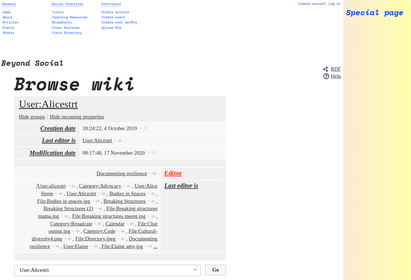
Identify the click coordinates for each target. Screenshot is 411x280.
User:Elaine (75, 246)
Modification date (52, 152)
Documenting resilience (122, 173)
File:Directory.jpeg (95, 239)
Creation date (58, 128)
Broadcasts (62, 22)
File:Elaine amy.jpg (122, 246)
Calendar (115, 224)
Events (8, 27)
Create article (115, 12)
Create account (312, 3)
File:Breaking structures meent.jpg (109, 216)
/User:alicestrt (51, 186)
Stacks (8, 32)
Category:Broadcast (71, 224)
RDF (336, 69)
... (155, 246)
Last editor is (59, 140)
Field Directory (67, 32)
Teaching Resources (70, 17)
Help (336, 76)
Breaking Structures (124, 201)
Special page (375, 12)
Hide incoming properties (77, 117)
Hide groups (32, 117)
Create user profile (119, 22)
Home (6, 12)
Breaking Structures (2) (68, 208)
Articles (10, 22)
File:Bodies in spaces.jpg (63, 201)
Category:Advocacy (100, 186)
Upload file (111, 27)
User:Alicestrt (48, 104)
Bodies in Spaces (128, 193)
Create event (113, 17)
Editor (173, 173)
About (7, 17)
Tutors (58, 12)
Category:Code (99, 231)
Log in (334, 3)
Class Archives (66, 27)
